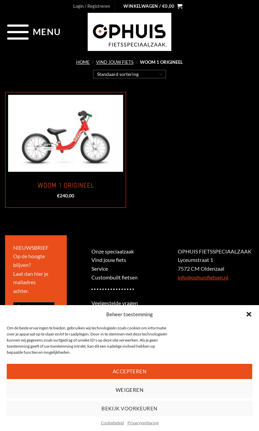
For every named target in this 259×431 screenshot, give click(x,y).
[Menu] (33, 32)
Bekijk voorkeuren (129, 408)
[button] (249, 314)
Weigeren (130, 390)
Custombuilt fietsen (114, 277)
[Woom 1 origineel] (65, 133)
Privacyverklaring (143, 422)
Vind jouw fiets (115, 62)
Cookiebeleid (112, 422)
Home (83, 62)
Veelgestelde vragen (114, 303)
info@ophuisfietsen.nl (203, 277)
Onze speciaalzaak (112, 251)
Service (99, 268)
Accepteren (130, 371)
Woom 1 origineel (65, 185)
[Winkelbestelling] (129, 74)
